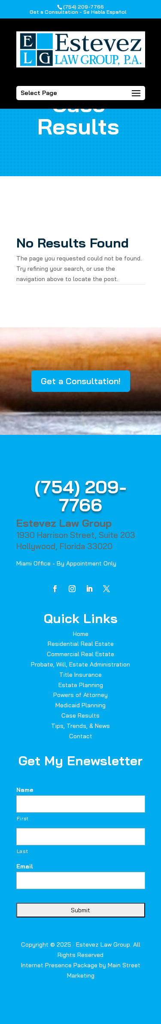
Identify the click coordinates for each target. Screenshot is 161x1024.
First (23, 819)
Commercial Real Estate (80, 654)
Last (22, 851)
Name (24, 790)
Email (24, 866)
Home (80, 634)
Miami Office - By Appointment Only (66, 563)
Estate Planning (80, 685)
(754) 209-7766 (80, 495)
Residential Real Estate (81, 644)
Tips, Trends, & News (80, 726)
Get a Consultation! (81, 381)
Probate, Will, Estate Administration (80, 664)
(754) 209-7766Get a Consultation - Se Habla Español (78, 9)
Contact (80, 736)
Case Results (80, 715)
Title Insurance (80, 675)
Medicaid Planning (80, 705)
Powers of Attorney (80, 695)
